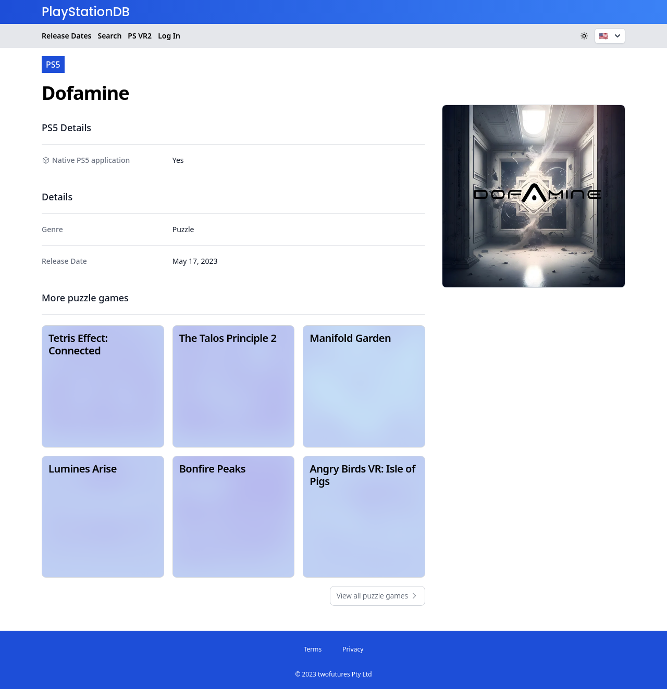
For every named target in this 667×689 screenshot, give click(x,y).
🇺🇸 (611, 36)
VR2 (140, 36)
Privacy (352, 649)
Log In (169, 36)
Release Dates (66, 36)
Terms (313, 649)
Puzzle (183, 229)
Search (109, 36)
